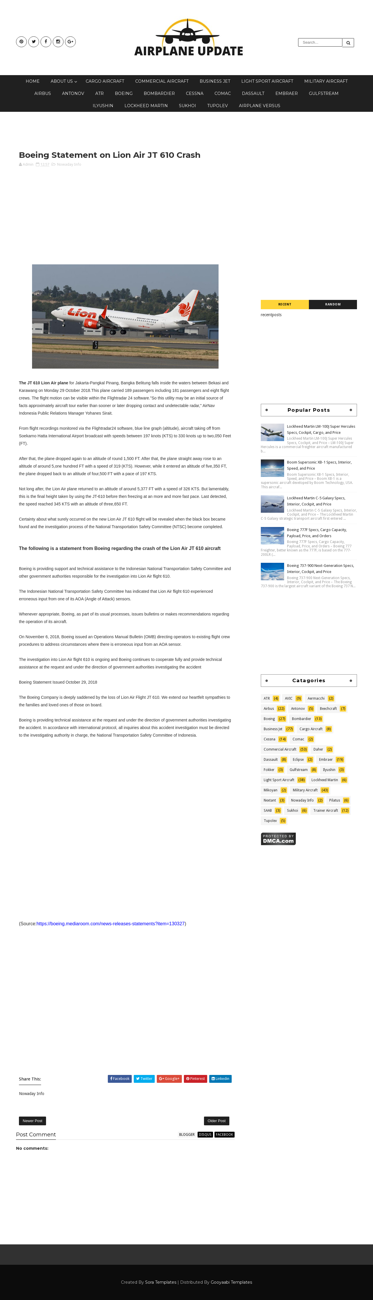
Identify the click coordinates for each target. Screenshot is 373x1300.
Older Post (217, 1121)
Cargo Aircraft (105, 81)
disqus (205, 1135)
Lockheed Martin (146, 105)
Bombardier (159, 93)
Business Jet (215, 81)
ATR (99, 93)
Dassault (253, 93)
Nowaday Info (69, 164)
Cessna (194, 93)
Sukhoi (187, 105)
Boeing (124, 93)
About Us (62, 81)
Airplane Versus (259, 105)
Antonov (73, 93)
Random (333, 304)
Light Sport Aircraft (267, 81)
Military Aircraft (326, 81)
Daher (318, 749)
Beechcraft (328, 709)
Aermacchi (316, 698)
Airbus (42, 93)
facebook (224, 1135)
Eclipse (298, 760)
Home (33, 81)
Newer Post (32, 1121)
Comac (222, 93)
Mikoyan (270, 790)
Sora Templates (160, 1282)
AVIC (289, 698)
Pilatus (334, 800)
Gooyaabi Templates (231, 1282)
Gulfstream (324, 93)
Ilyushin (103, 105)
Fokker (269, 770)
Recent (285, 304)
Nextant (270, 800)
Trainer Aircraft (325, 811)
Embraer (286, 93)
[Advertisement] (122, 131)
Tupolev (217, 105)
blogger (187, 1135)
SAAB (268, 811)
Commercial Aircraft (162, 81)
